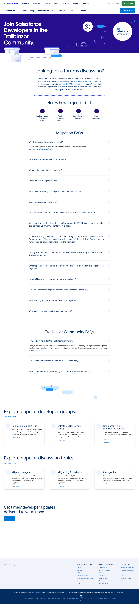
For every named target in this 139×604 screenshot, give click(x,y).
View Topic (15, 486)
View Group (16, 438)
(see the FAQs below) (71, 84)
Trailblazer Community (83, 81)
